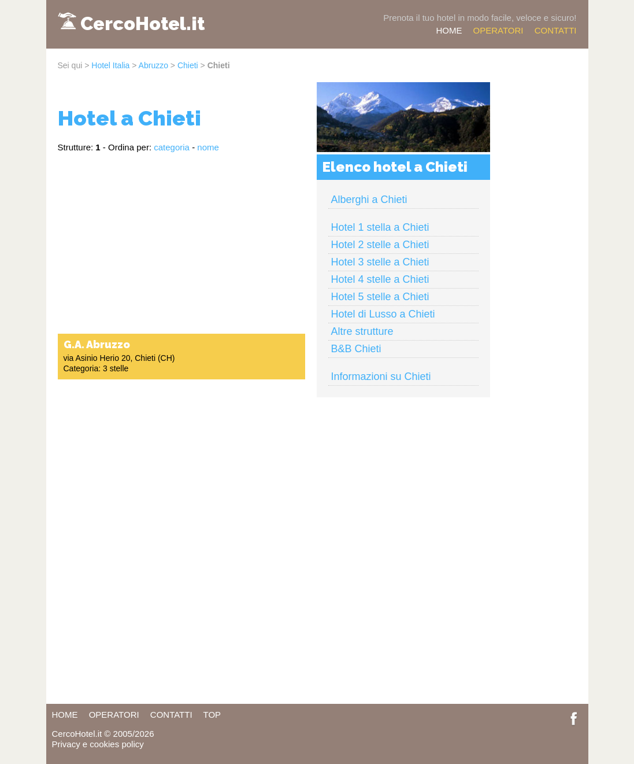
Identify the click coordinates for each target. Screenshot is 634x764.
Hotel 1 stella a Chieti (380, 227)
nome (208, 147)
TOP (212, 714)
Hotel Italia (110, 65)
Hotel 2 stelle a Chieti (380, 244)
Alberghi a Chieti (369, 199)
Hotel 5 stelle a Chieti (380, 296)
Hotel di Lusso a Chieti (383, 314)
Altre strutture (362, 331)
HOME (449, 30)
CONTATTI (556, 30)
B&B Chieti (356, 349)
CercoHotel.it (142, 23)
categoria (172, 147)
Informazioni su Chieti (381, 376)
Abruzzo (153, 65)
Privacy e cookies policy (98, 744)
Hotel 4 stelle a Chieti (380, 279)
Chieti (187, 65)
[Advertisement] (181, 242)
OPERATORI (498, 30)
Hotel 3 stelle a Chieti (380, 262)
